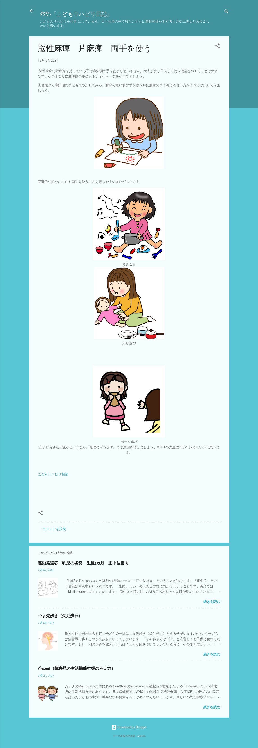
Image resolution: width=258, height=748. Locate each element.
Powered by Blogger (129, 727)
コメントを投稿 (54, 529)
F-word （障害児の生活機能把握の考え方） (76, 668)
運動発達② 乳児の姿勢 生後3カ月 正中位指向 (83, 563)
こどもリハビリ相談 (53, 474)
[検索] (226, 12)
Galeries (140, 736)
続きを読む (211, 602)
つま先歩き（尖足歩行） (60, 616)
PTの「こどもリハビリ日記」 (76, 14)
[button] (217, 46)
